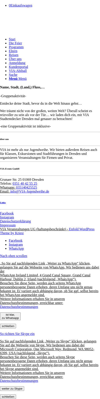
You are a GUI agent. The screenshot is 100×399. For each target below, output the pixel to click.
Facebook (7, 213)
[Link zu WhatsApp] (16, 248)
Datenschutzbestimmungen (19, 307)
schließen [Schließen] (8, 326)
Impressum (8, 225)
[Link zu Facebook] (15, 240)
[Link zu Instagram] (16, 244)
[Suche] (13, 75)
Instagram (7, 217)
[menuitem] (54, 39)
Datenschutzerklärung (15, 221)
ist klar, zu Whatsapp (10, 316)
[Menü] (18, 79)
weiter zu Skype (12, 388)
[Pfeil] (33, 32)
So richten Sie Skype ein (17, 334)
